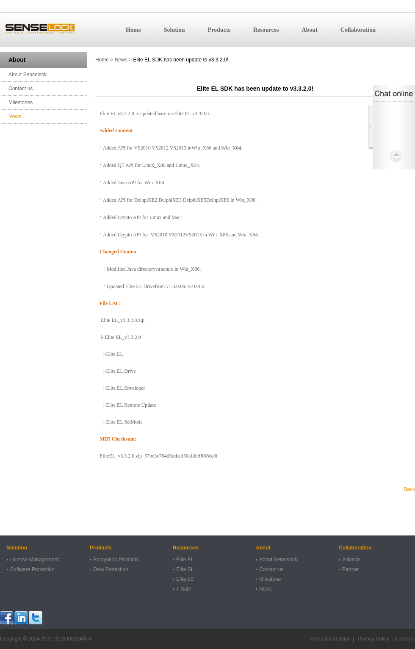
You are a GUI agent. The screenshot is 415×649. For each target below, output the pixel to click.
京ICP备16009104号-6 (66, 639)
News (14, 116)
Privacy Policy (372, 639)
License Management (34, 560)
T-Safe (183, 589)
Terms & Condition (330, 639)
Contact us (20, 89)
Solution (174, 30)
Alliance (351, 560)
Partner (350, 569)
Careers (404, 639)
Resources (266, 30)
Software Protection (32, 569)
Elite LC (185, 579)
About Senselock (27, 75)
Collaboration (358, 30)
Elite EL (185, 560)
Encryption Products (115, 560)
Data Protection (110, 569)
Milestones (20, 102)
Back (409, 489)
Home (133, 30)
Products (219, 30)
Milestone (270, 579)
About (309, 30)
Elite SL (185, 569)
